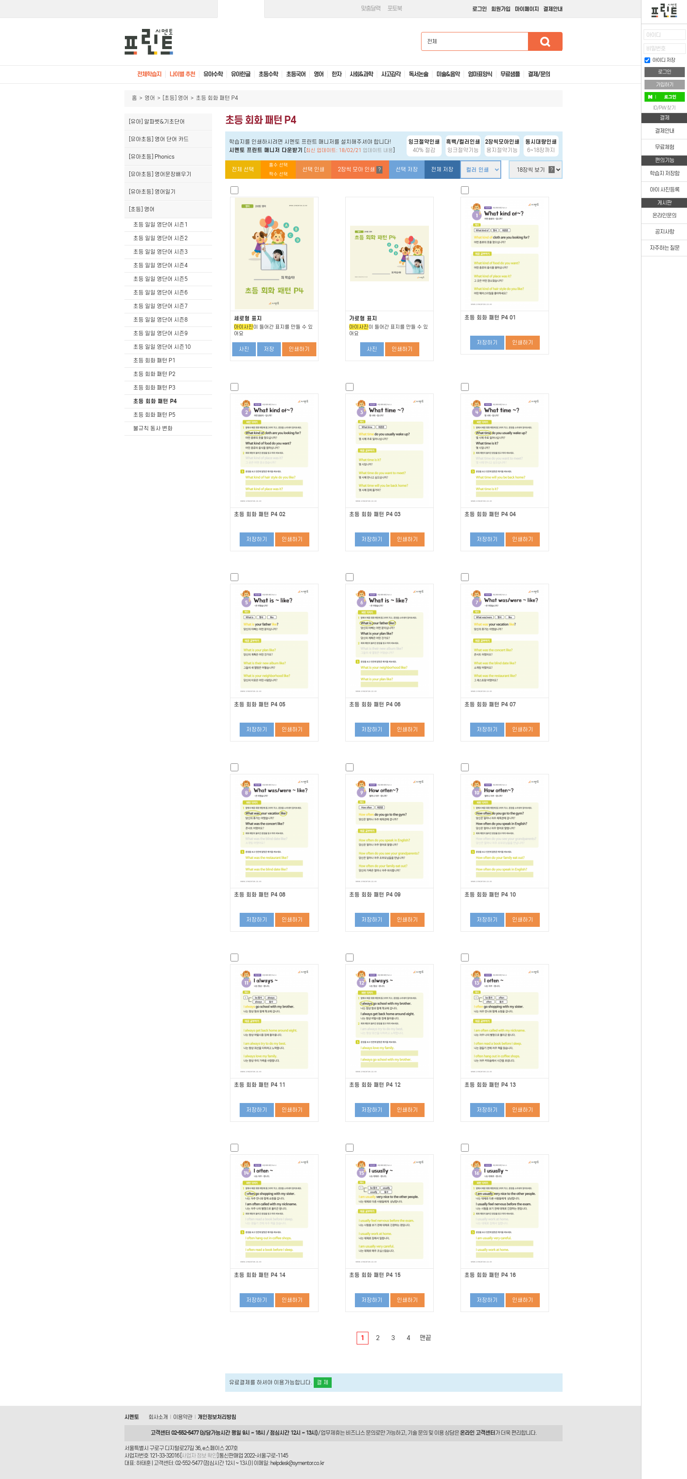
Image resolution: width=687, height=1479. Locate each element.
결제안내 (553, 9)
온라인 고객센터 (477, 1432)
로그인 (479, 9)
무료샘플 (510, 74)
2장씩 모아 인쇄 (360, 170)
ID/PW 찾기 (664, 108)
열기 (634, 37)
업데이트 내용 (378, 150)
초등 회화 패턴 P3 (154, 387)
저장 (269, 349)
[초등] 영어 (175, 98)
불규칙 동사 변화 (153, 428)
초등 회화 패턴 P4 (155, 401)
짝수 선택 (278, 174)
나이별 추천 (182, 74)
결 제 (323, 1382)
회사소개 (158, 1417)
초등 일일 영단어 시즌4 (160, 265)
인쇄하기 (299, 349)
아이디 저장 (660, 60)
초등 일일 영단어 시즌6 (160, 292)
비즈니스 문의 (360, 1432)
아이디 (653, 35)
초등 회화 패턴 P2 (154, 374)
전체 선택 (243, 169)
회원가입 (500, 9)
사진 (244, 349)
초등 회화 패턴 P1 (154, 360)
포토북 (394, 8)
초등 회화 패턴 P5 (154, 414)
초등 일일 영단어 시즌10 (162, 347)
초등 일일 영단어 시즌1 (160, 224)
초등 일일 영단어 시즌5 (160, 279)
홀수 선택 (278, 165)
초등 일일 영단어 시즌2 (160, 238)
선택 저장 (407, 169)
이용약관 (182, 1417)
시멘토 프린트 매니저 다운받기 (266, 150)
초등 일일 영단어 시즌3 (160, 251)
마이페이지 (527, 9)
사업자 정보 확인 (199, 1455)
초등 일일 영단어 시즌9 (160, 333)
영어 (150, 98)
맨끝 (425, 1338)
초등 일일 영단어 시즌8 (160, 319)
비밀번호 (656, 48)
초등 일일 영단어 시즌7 (160, 306)
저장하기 (487, 342)
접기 (634, 54)
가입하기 (664, 85)
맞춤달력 (370, 8)
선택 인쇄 (313, 169)
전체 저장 (442, 169)
